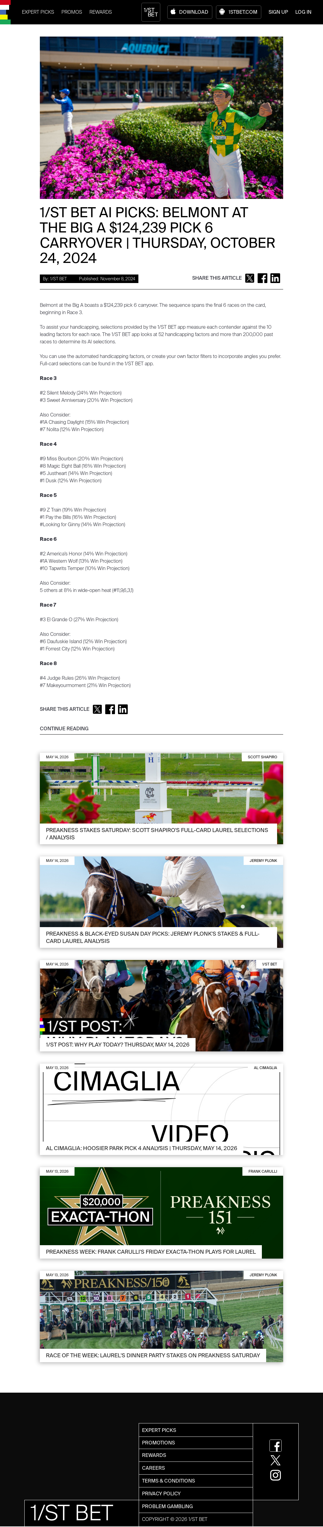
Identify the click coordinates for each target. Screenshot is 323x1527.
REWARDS (100, 12)
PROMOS (71, 12)
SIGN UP (278, 12)
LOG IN (303, 12)
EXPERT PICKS (38, 12)
